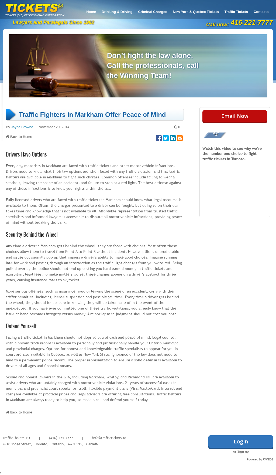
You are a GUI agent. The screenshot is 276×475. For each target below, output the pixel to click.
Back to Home (21, 136)
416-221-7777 (252, 22)
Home (91, 12)
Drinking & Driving (117, 12)
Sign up (243, 451)
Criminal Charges (152, 12)
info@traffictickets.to (109, 437)
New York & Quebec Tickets (196, 12)
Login (241, 441)
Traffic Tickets (236, 12)
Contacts (261, 12)
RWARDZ (268, 459)
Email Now (235, 116)
